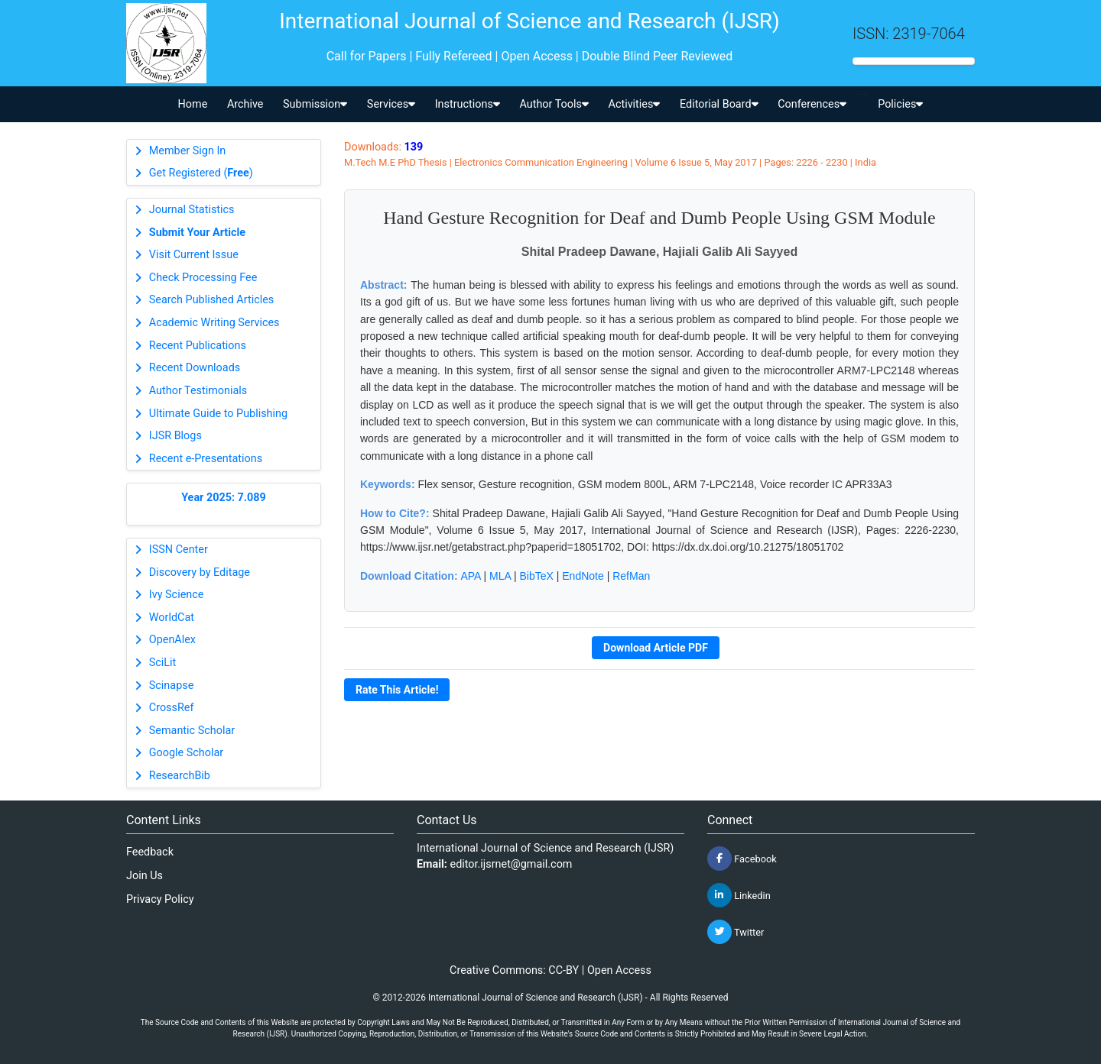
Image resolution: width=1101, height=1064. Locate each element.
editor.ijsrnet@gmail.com (511, 864)
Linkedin (739, 895)
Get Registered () (201, 173)
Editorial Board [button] (719, 104)
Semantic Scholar (192, 730)
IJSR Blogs (175, 435)
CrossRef (171, 707)
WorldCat (171, 617)
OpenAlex (172, 639)
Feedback (150, 852)
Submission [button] (315, 104)
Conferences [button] (812, 104)
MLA (500, 576)
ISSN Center (178, 549)
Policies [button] (900, 104)
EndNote (582, 576)
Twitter (735, 932)
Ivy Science (176, 594)
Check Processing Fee (203, 277)
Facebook (742, 858)
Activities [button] (635, 104)
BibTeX (537, 576)
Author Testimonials (198, 390)
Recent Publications (197, 345)
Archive (245, 104)
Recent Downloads (194, 367)
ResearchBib (179, 775)
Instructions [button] (467, 104)
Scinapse (171, 685)
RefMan (631, 576)
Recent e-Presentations (205, 458)
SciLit (163, 662)
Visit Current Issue (194, 254)
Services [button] (391, 104)
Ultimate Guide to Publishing (218, 413)
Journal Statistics (192, 209)
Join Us (144, 875)
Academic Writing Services (214, 322)
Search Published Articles (211, 299)
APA (470, 576)
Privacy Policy (160, 899)
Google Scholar (186, 752)
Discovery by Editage (199, 572)
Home (193, 104)
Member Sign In (187, 150)
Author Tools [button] (553, 104)
